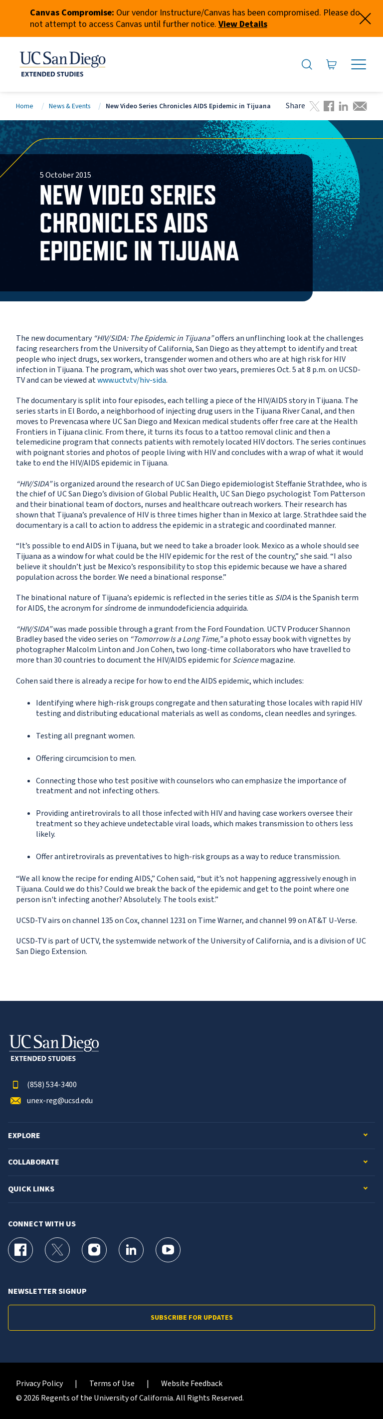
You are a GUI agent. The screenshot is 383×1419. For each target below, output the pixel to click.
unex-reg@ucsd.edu (50, 1101)
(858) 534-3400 (42, 1085)
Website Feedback (191, 1384)
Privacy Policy (39, 1384)
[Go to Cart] (331, 64)
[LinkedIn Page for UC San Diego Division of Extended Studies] (131, 1249)
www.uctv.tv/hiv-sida (131, 380)
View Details (242, 24)
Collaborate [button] (33, 1162)
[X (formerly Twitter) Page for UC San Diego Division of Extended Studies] (57, 1249)
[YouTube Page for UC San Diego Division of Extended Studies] (168, 1249)
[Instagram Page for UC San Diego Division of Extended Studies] (94, 1249)
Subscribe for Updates (192, 1318)
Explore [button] (24, 1136)
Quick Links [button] (31, 1189)
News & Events (69, 106)
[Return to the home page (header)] (62, 64)
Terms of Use (112, 1384)
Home (24, 106)
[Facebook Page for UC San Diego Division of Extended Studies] (20, 1249)
